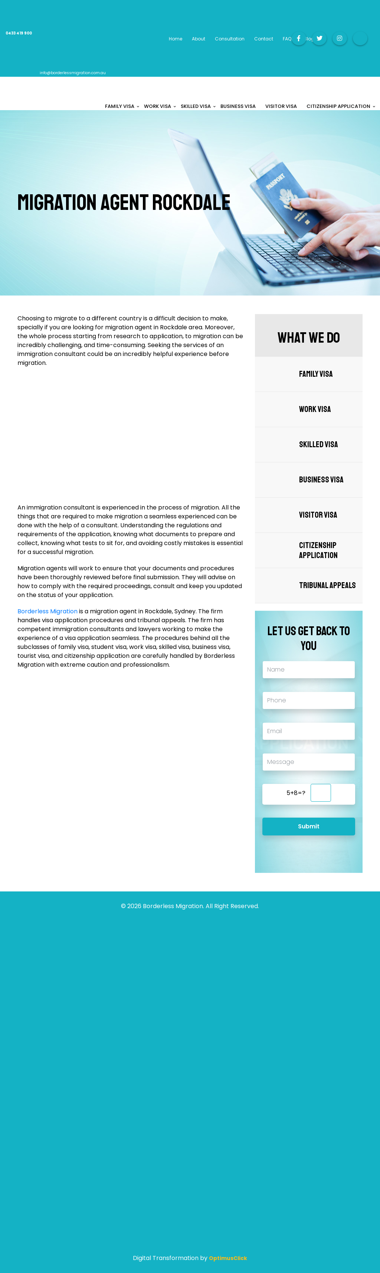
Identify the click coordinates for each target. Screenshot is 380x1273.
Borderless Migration (47, 611)
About (198, 39)
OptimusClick (228, 1258)
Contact (263, 39)
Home (175, 39)
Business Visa (321, 479)
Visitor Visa (318, 514)
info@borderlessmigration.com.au (73, 73)
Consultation (230, 39)
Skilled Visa (318, 444)
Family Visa (316, 374)
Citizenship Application (318, 550)
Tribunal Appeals (327, 585)
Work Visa (315, 409)
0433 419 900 (19, 33)
